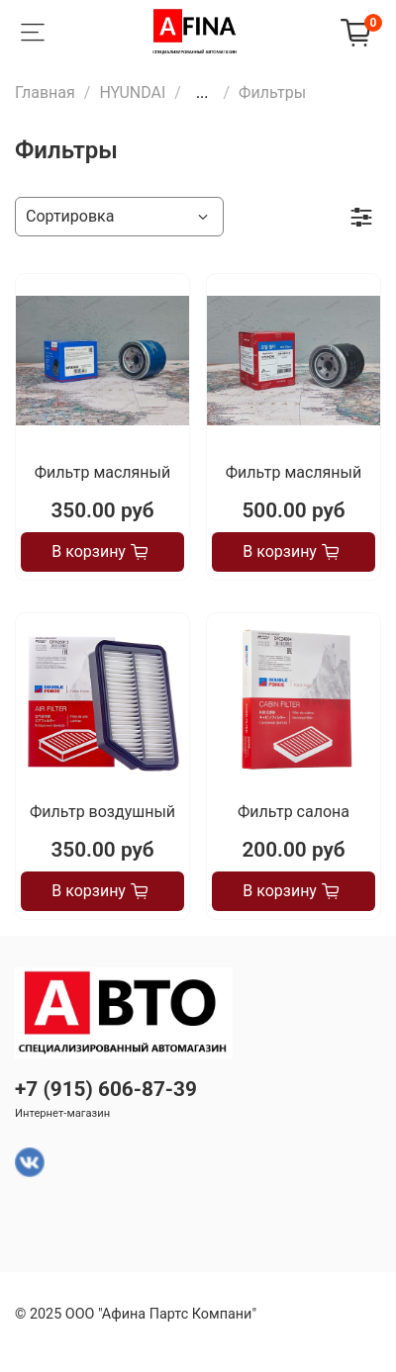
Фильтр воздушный (102, 811)
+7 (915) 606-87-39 (106, 1089)
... (202, 93)
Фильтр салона (293, 811)
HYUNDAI (132, 92)
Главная (45, 92)
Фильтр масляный (102, 472)
